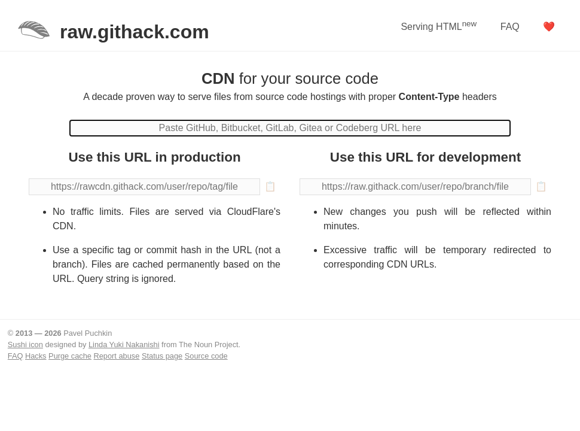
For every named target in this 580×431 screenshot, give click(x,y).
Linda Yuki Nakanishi (124, 344)
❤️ (549, 27)
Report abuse (117, 355)
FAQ (510, 27)
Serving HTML (439, 25)
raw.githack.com (134, 32)
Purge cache (69, 355)
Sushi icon (25, 344)
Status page (162, 355)
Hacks (36, 355)
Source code (206, 355)
